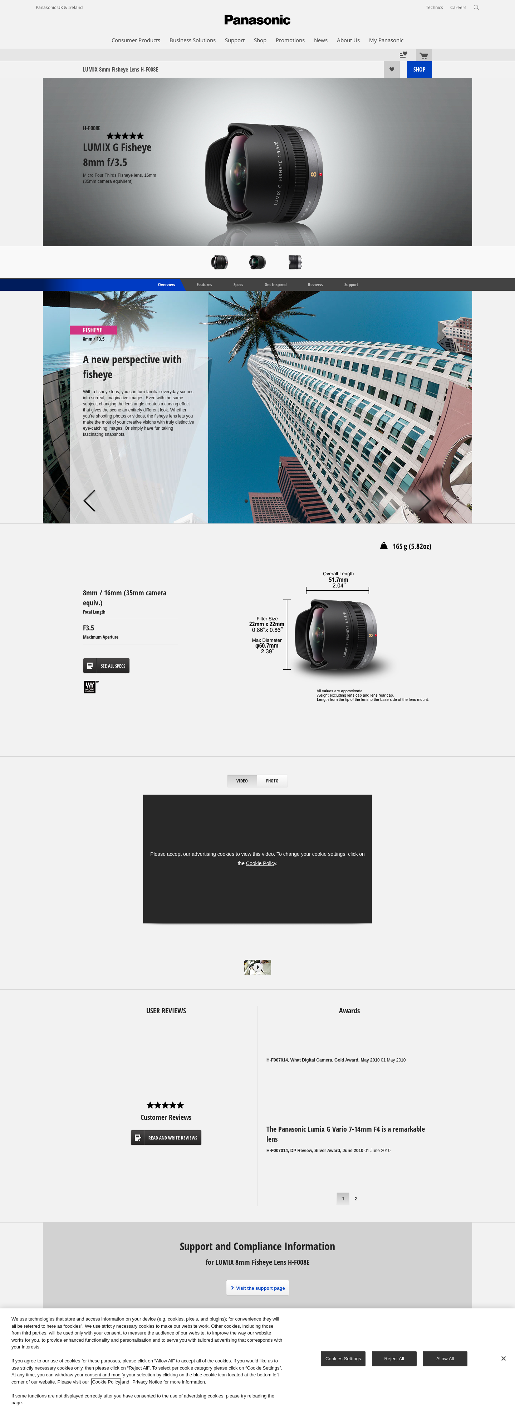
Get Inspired (275, 284)
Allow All (445, 1358)
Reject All (394, 1358)
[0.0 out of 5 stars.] (126, 136)
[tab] (242, 781)
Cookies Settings (343, 1358)
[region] (257, 1359)
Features (204, 284)
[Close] (503, 1358)
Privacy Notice (147, 1382)
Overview (166, 284)
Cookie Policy (261, 863)
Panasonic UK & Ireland (59, 7)
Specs (238, 284)
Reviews (315, 284)
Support (351, 284)
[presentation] (242, 781)
